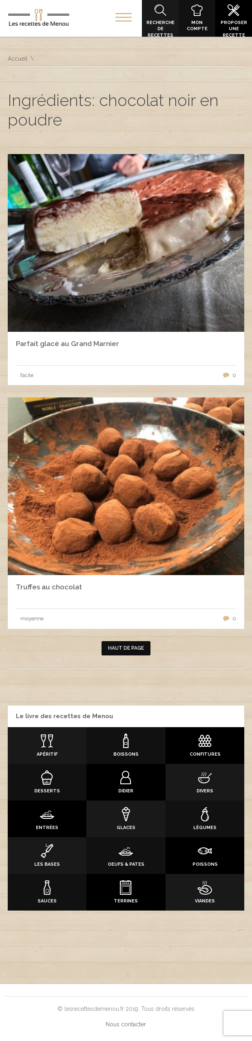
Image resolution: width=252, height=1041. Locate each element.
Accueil (17, 58)
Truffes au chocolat (49, 587)
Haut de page (126, 648)
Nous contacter (126, 1024)
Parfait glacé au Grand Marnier (67, 344)
